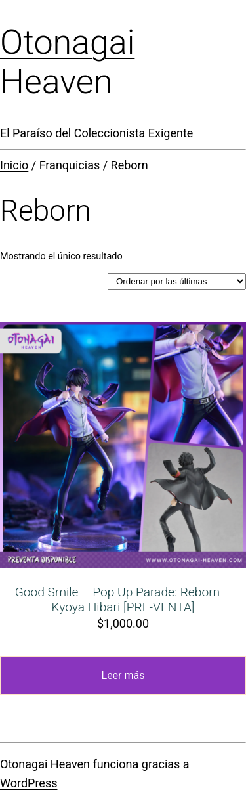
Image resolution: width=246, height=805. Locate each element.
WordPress (28, 783)
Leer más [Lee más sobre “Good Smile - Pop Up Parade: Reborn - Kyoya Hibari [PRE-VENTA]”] (123, 675)
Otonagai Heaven (67, 62)
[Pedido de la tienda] (177, 281)
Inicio (14, 165)
